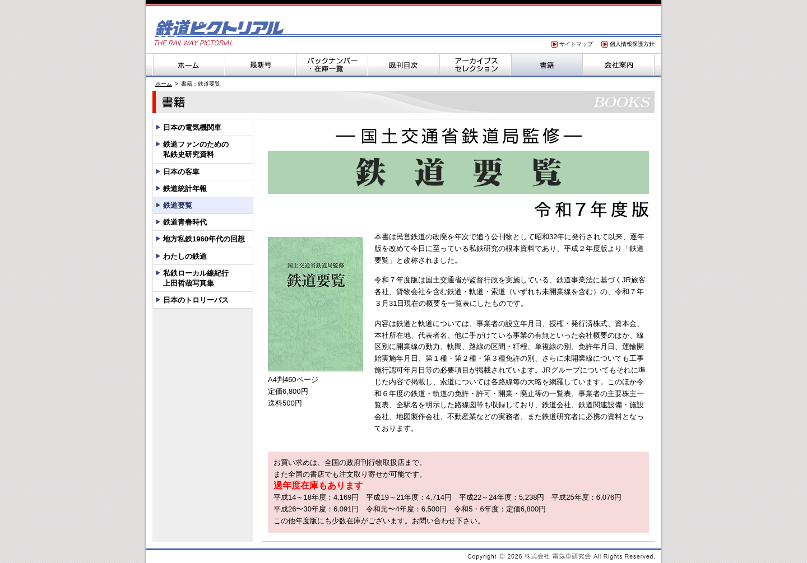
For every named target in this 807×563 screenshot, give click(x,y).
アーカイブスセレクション (475, 64)
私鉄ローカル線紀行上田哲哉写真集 (196, 278)
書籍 (547, 64)
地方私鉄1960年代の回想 (204, 239)
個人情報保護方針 (632, 44)
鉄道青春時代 (185, 222)
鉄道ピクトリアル (218, 31)
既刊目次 (403, 64)
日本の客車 (181, 171)
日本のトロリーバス (196, 300)
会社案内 (619, 64)
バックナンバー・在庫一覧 (332, 64)
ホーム (188, 64)
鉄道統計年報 (185, 188)
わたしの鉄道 (185, 256)
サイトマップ (576, 44)
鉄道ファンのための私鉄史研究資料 (196, 149)
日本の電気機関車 (192, 127)
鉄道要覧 (177, 205)
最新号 (260, 64)
